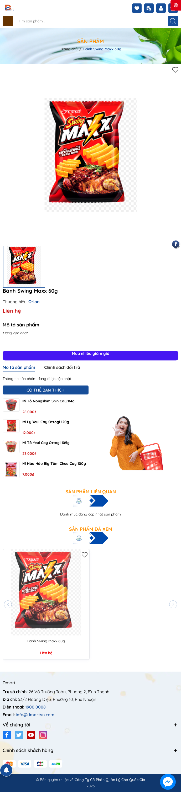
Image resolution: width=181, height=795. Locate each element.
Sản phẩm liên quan (90, 492)
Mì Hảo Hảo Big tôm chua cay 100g (54, 463)
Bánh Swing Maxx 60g (46, 641)
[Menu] (8, 21)
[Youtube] (31, 735)
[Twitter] (19, 735)
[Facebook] (7, 735)
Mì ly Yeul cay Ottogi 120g (45, 422)
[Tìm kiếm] (173, 21)
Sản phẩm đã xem (90, 529)
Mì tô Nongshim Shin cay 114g (48, 401)
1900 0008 (35, 707)
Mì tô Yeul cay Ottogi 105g (46, 442)
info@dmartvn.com (35, 714)
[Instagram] (43, 735)
